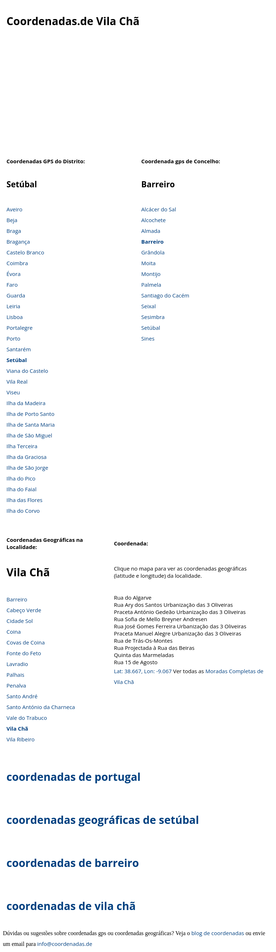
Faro (12, 284)
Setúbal (16, 360)
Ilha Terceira (21, 446)
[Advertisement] (138, 96)
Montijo (151, 273)
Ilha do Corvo (23, 510)
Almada (150, 230)
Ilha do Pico (21, 478)
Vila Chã (17, 728)
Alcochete (153, 220)
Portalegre (19, 327)
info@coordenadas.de (64, 943)
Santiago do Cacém (165, 295)
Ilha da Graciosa (26, 456)
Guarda (15, 295)
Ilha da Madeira (26, 403)
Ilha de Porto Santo (30, 413)
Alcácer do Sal (158, 209)
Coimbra (17, 263)
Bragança (18, 241)
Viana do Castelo (27, 370)
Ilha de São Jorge (27, 467)
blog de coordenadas (217, 933)
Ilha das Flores (24, 499)
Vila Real (17, 381)
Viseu (13, 392)
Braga (13, 230)
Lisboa (14, 316)
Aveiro (14, 209)
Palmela (151, 284)
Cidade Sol (19, 620)
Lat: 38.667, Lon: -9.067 (143, 671)
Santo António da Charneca (40, 707)
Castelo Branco (25, 252)
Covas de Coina (25, 642)
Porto (13, 338)
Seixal (148, 306)
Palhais (15, 674)
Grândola (153, 252)
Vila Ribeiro (20, 739)
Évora (13, 273)
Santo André (21, 696)
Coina (13, 631)
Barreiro (152, 241)
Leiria (13, 306)
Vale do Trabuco (26, 717)
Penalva (16, 685)
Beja (11, 220)
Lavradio (17, 663)
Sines (148, 338)
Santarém (18, 349)
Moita (148, 263)
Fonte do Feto (23, 653)
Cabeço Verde (23, 610)
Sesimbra (153, 316)
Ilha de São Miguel (29, 435)
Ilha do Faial (21, 489)
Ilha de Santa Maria (30, 424)
